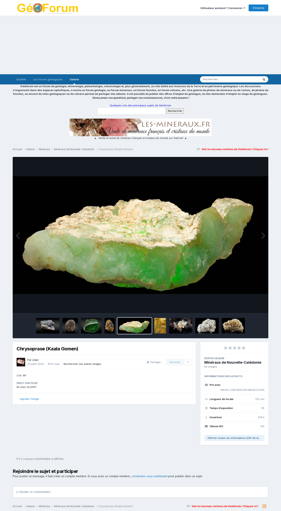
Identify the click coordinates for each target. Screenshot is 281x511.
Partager (154, 362)
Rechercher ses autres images (82, 363)
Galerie (74, 81)
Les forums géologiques (48, 79)
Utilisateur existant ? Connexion (222, 8)
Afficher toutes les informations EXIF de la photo (235, 437)
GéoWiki (21, 79)
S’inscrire (258, 7)
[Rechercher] (218, 79)
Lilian (35, 360)
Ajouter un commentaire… (34, 491)
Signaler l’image (29, 398)
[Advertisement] (140, 45)
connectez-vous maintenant (149, 476)
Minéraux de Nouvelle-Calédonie (232, 362)
